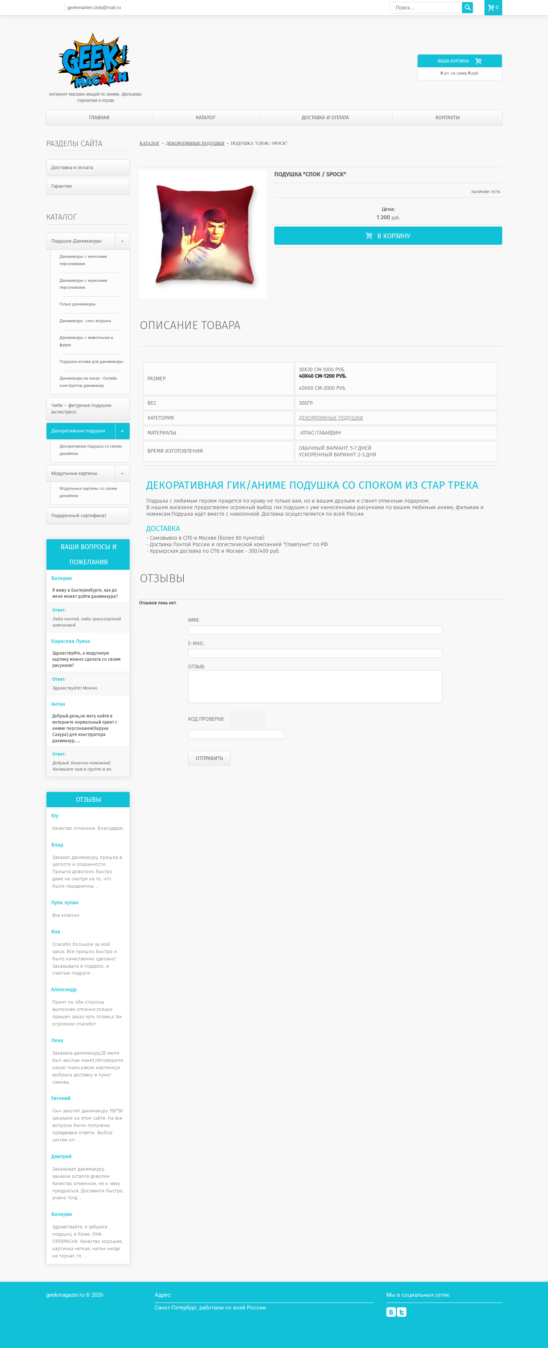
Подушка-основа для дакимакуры (91, 361)
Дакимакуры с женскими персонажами (83, 260)
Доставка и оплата (325, 118)
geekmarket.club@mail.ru (94, 7)
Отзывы (88, 800)
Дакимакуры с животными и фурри (86, 341)
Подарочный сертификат (78, 515)
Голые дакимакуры (78, 304)
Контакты (447, 118)
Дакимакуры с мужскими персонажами (83, 284)
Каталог (206, 118)
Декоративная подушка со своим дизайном (91, 450)
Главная (99, 118)
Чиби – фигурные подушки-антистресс (82, 409)
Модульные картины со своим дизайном (88, 492)
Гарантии (61, 186)
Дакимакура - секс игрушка (85, 321)
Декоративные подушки (195, 143)
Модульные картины (90, 473)
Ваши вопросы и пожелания (89, 554)
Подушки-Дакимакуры (90, 241)
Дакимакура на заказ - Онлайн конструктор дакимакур (88, 382)
